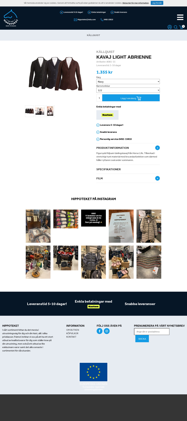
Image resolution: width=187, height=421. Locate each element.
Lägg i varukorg (131, 98)
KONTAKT (71, 336)
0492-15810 (108, 20)
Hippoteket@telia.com (86, 20)
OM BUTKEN (72, 329)
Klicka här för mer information (136, 3)
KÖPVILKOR (72, 333)
